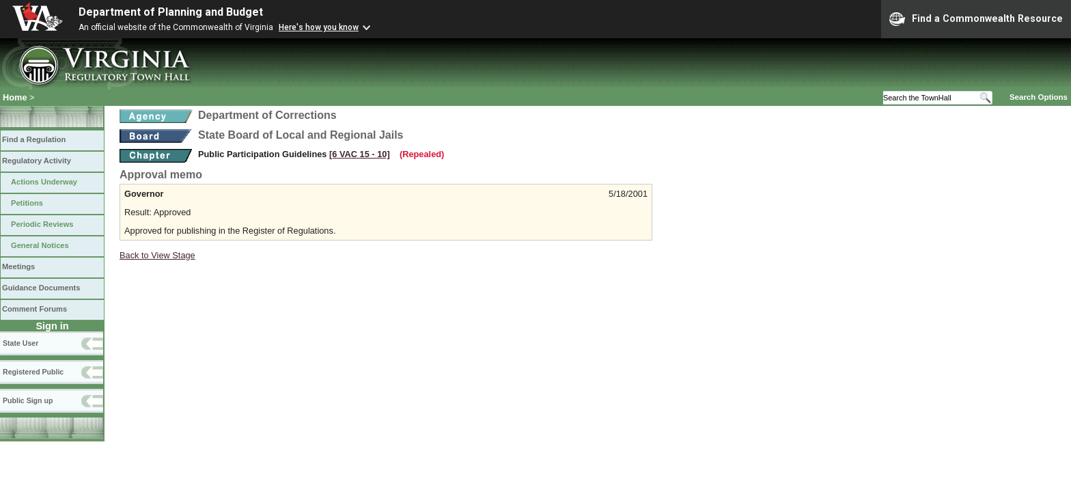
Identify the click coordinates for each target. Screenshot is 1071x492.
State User (20, 343)
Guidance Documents (41, 288)
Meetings (18, 266)
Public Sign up (28, 400)
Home (15, 97)
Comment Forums (34, 309)
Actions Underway (44, 182)
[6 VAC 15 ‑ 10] (359, 154)
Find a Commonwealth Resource (976, 19)
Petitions (27, 203)
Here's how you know (319, 27)
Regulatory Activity (36, 160)
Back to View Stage (157, 255)
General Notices (40, 245)
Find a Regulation (34, 139)
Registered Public (33, 372)
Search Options (1039, 97)
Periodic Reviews (42, 224)
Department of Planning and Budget (171, 11)
